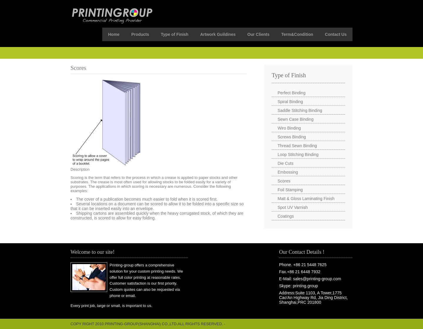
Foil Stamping (290, 189)
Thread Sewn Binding (297, 145)
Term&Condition (297, 34)
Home (114, 34)
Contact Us (336, 34)
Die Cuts (285, 163)
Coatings (286, 216)
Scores (284, 181)
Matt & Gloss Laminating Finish (306, 198)
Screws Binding (292, 137)
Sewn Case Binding (295, 119)
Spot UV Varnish (293, 207)
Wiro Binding (289, 128)
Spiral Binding (290, 101)
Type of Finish (175, 34)
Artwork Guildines (218, 34)
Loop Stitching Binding (298, 154)
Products (140, 34)
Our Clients (258, 34)
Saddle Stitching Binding (300, 110)
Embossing (288, 172)
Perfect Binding (292, 92)
